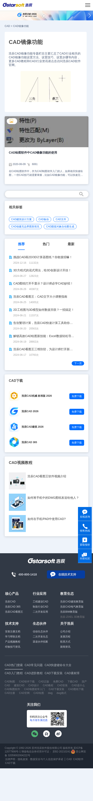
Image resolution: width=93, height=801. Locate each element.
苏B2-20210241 (61, 751)
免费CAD (58, 681)
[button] (43, 16)
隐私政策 (23, 759)
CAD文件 (61, 219)
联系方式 (65, 641)
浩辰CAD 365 (29, 442)
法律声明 (10, 759)
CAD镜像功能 (21, 26)
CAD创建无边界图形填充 (25, 226)
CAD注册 (10, 693)
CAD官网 (24, 693)
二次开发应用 (40, 611)
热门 (46, 244)
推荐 (21, 244)
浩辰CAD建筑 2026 (33, 426)
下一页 (78, 363)
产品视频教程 (12, 641)
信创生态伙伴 (40, 631)
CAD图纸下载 (76, 689)
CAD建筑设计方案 (21, 219)
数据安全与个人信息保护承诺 (46, 759)
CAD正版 (43, 681)
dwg (50, 693)
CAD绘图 (38, 693)
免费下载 (77, 396)
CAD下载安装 (56, 689)
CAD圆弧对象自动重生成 (60, 226)
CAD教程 (48, 685)
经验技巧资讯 (12, 646)
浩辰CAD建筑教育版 (71, 601)
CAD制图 (10, 681)
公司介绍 (65, 631)
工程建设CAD (40, 601)
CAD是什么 (78, 685)
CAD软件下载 (26, 681)
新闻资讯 (65, 646)
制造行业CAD (40, 606)
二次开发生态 (40, 636)
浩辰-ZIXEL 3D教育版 (72, 616)
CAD (7, 26)
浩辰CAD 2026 (30, 411)
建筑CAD (19, 685)
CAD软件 (78, 759)
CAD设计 (33, 685)
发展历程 (65, 636)
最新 (71, 244)
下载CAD (72, 681)
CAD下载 (10, 763)
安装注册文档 (12, 631)
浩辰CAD (10, 601)
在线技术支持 (67, 574)
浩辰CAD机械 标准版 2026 (37, 395)
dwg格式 (61, 693)
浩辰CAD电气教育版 (71, 606)
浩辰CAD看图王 (14, 611)
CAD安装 (62, 685)
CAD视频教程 (20, 463)
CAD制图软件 (12, 689)
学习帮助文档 (12, 636)
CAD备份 (43, 219)
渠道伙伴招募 (40, 641)
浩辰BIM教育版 (68, 611)
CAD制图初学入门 (34, 689)
